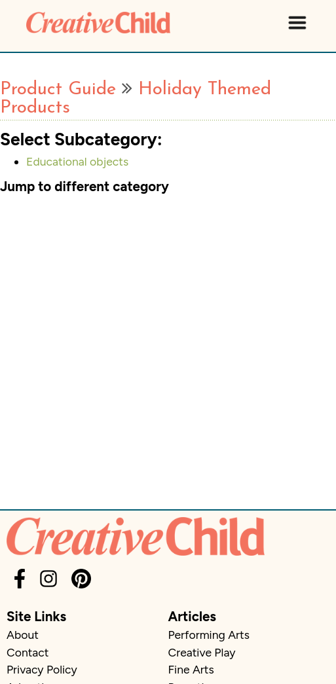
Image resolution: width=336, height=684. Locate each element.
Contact (27, 652)
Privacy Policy (42, 669)
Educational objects (77, 161)
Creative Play (202, 652)
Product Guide (58, 90)
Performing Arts (209, 634)
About (23, 634)
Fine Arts (191, 669)
